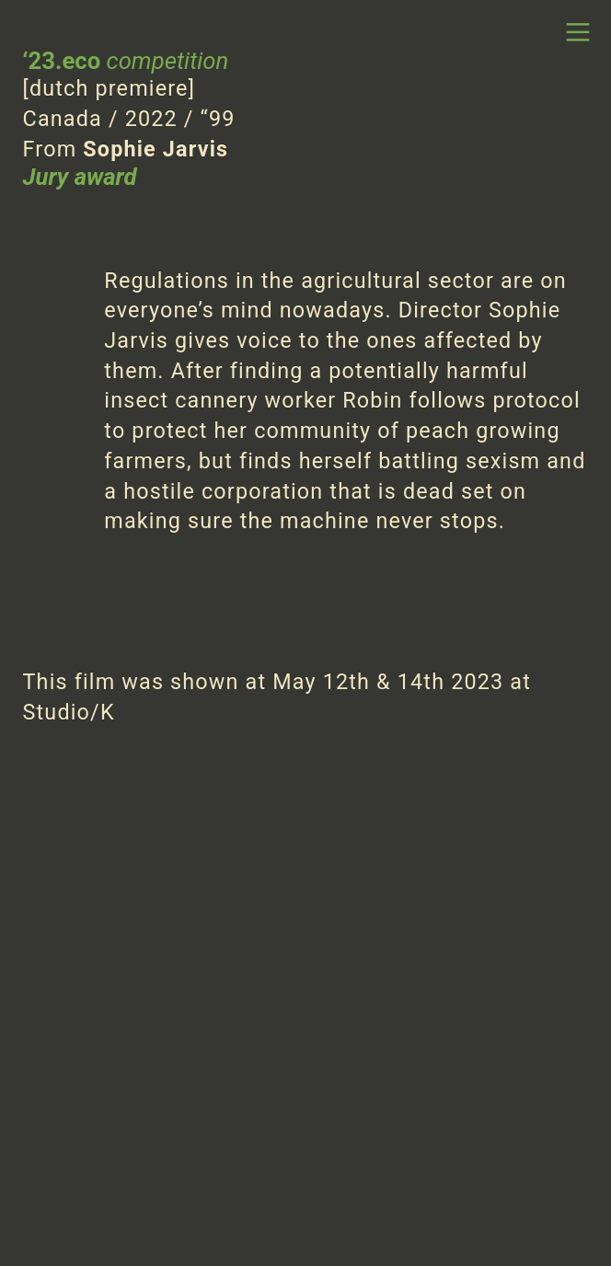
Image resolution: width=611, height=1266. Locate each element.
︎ (578, 33)
